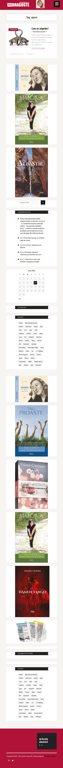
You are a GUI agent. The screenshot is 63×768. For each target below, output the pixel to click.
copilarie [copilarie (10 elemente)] (21, 333)
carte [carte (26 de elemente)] (20, 330)
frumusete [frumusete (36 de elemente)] (26, 344)
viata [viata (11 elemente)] (32, 365)
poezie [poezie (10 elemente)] (32, 358)
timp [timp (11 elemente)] (20, 365)
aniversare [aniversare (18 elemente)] (28, 326)
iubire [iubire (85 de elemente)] (27, 351)
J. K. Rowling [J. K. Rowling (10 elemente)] (39, 351)
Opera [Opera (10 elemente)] (20, 358)
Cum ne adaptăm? (40, 28)
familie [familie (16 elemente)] (21, 340)
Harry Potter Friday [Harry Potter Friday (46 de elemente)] (33, 347)
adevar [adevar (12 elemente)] (21, 323)
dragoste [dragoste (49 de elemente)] (31, 337)
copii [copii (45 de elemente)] (30, 330)
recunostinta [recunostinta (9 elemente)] (22, 361)
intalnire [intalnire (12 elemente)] (21, 351)
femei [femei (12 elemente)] (33, 340)
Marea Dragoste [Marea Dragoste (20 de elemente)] (23, 354)
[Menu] (57, 4)
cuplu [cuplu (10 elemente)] (40, 333)
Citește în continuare (38, 48)
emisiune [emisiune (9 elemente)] (38, 337)
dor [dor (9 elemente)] (25, 337)
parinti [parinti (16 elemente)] (26, 358)
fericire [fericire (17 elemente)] (39, 340)
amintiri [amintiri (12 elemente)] (21, 326)
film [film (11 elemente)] (20, 344)
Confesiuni (13, 29)
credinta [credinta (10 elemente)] (28, 333)
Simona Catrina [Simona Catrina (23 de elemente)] (38, 361)
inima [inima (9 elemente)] (42, 347)
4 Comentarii (30, 54)
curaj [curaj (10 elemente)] (20, 337)
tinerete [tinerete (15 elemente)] (26, 365)
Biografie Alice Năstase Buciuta (33, 233)
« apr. (19, 299)
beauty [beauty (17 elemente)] (35, 326)
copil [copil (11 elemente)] (36, 330)
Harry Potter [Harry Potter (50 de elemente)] (22, 347)
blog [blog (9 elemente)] (41, 326)
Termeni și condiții (49, 756)
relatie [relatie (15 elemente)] (30, 361)
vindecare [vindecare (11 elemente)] (38, 365)
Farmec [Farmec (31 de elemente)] (27, 340)
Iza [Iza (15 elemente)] (32, 351)
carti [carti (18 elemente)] (25, 330)
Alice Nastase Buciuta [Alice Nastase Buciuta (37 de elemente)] (31, 323)
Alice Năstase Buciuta (39, 31)
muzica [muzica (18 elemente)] (39, 354)
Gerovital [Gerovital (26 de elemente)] (34, 344)
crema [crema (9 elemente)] (35, 333)
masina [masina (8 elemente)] (32, 354)
